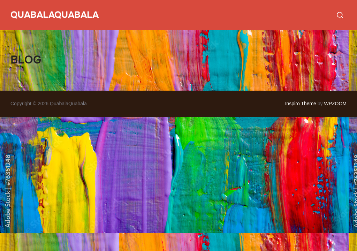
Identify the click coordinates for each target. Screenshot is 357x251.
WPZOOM (335, 103)
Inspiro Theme (300, 103)
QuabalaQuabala (54, 15)
